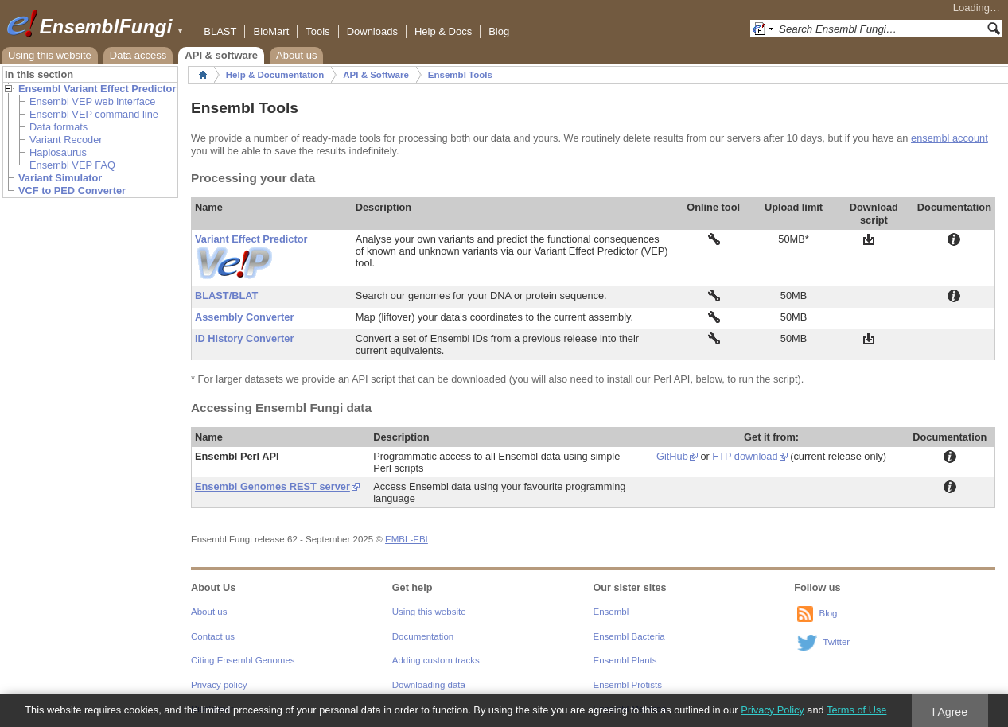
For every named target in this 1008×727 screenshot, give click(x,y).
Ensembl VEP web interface (92, 101)
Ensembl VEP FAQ (72, 165)
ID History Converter (244, 338)
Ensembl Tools (460, 75)
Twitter (836, 642)
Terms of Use (856, 710)
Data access (138, 55)
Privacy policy (219, 685)
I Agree (949, 712)
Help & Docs (443, 31)
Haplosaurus (58, 152)
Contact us (213, 636)
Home (203, 75)
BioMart (271, 31)
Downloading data (428, 685)
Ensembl (611, 611)
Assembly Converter (244, 317)
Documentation (422, 636)
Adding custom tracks (436, 660)
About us (296, 55)
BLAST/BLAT (226, 295)
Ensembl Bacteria (629, 636)
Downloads (372, 31)
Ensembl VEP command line (93, 114)
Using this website (49, 55)
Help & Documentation (275, 75)
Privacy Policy (772, 710)
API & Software (376, 75)
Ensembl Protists (628, 685)
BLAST (220, 31)
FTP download (744, 456)
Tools (317, 31)
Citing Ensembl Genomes (243, 660)
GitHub (672, 456)
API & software (221, 55)
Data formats (58, 127)
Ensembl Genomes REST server (272, 486)
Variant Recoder (66, 140)
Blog (498, 31)
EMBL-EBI (406, 539)
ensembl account (949, 138)
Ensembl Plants (625, 660)
